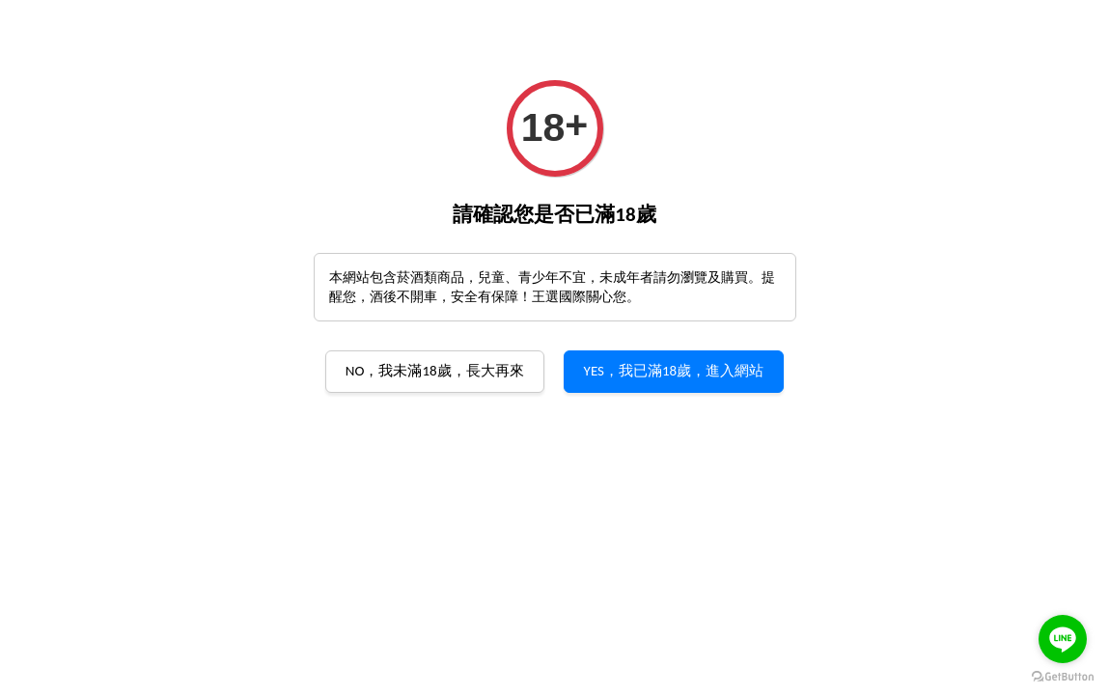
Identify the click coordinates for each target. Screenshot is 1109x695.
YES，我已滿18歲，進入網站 (674, 370)
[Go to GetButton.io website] (1063, 675)
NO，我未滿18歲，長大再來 (435, 370)
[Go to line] (1063, 639)
